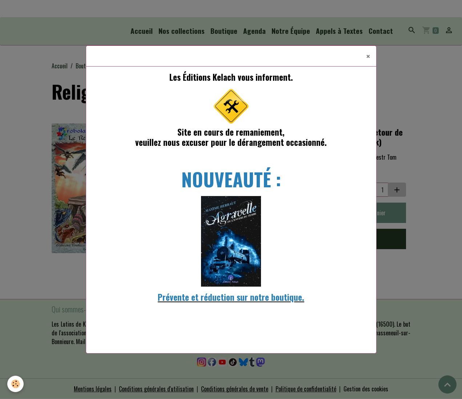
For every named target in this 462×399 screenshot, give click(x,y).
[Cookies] (15, 384)
